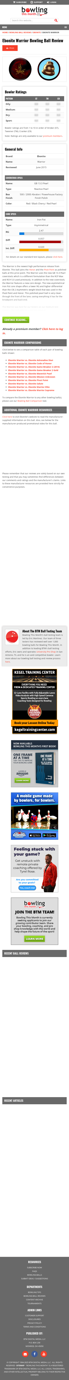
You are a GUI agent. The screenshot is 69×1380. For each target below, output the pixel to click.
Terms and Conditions (34, 1326)
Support (36, 2)
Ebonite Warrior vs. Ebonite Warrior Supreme (31, 390)
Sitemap (20, 1365)
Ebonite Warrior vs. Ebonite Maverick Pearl (30, 373)
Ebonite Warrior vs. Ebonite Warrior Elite (29, 387)
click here (57, 256)
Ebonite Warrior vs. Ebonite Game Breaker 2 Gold (33, 370)
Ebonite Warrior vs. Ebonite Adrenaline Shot (30, 360)
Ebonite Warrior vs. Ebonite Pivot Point (28, 380)
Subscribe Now (34, 1267)
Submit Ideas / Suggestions (34, 1278)
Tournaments (34, 1303)
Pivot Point (49, 269)
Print (10, 48)
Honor (32, 269)
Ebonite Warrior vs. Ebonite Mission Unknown (31, 376)
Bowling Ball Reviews (20, 32)
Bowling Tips (34, 1292)
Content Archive (34, 1299)
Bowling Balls (34, 1275)
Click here (7, 416)
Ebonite (37, 32)
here (7, 661)
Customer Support (34, 1315)
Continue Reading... (15, 320)
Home (5, 32)
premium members (52, 136)
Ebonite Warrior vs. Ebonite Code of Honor (30, 363)
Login (51, 2)
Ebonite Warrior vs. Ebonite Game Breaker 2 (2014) (34, 366)
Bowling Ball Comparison (30, 400)
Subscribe (19, 2)
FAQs (34, 1271)
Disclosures (34, 1319)
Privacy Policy (34, 1323)
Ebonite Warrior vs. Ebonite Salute (25, 383)
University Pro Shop (46, 651)
